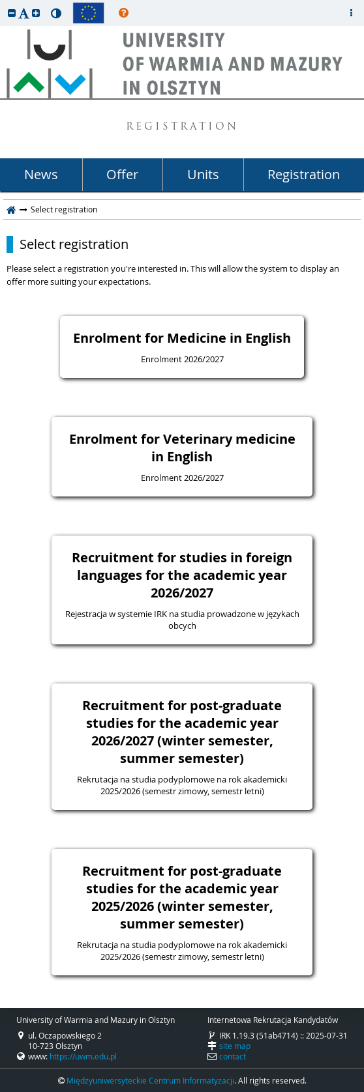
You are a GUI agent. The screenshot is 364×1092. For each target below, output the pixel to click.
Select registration (74, 244)
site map (234, 1046)
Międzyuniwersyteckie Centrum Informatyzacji (150, 1080)
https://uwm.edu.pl (83, 1056)
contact (232, 1056)
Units (203, 174)
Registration (303, 174)
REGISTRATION (182, 127)
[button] (12, 13)
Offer (122, 174)
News (41, 174)
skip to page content (3, 3)
